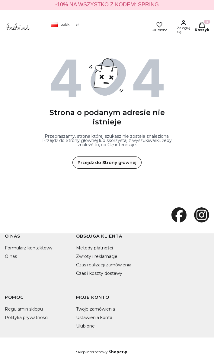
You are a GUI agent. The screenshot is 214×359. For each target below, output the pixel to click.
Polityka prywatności (26, 317)
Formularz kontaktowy (29, 248)
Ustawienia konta (94, 317)
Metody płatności (94, 248)
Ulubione (85, 326)
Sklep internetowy (102, 352)
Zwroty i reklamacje (96, 256)
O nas (11, 256)
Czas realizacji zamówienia (103, 265)
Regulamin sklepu (24, 309)
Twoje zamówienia (95, 309)
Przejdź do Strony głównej (107, 162)
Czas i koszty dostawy (99, 273)
